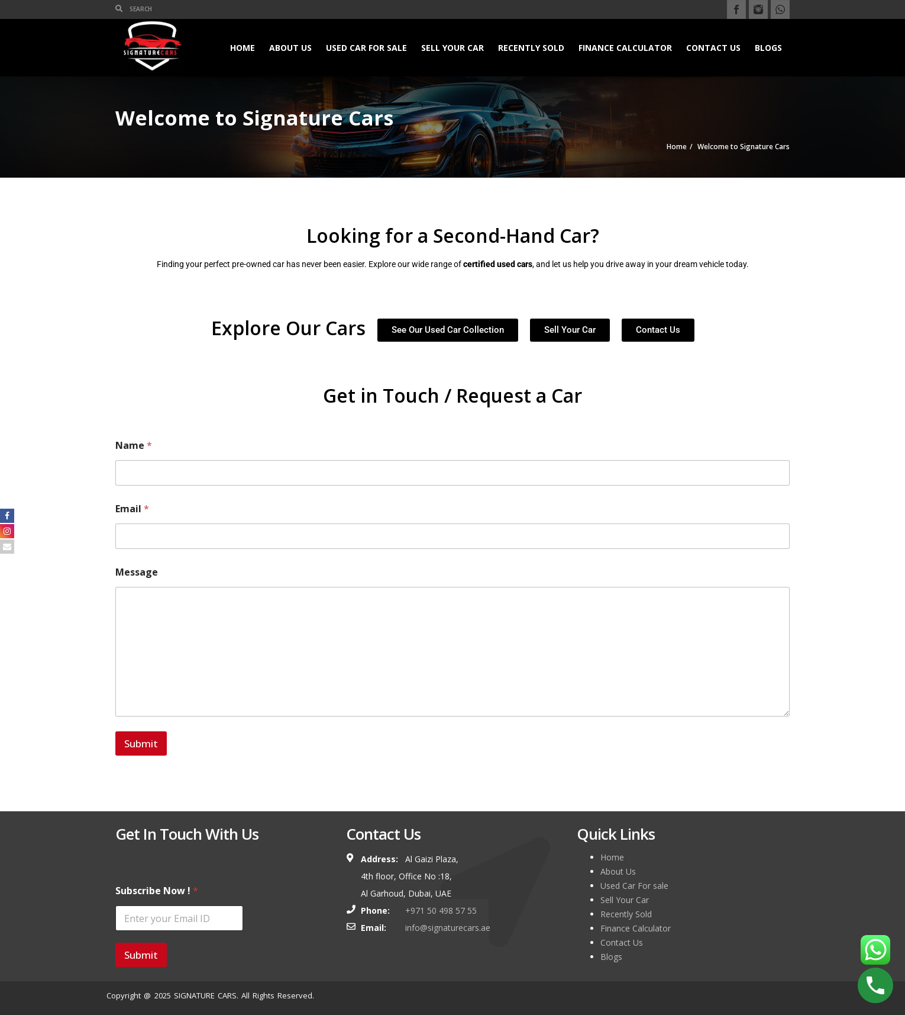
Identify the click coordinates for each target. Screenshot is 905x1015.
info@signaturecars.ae (447, 927)
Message (136, 572)
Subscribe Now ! (156, 891)
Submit (141, 743)
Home (242, 47)
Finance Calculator (625, 47)
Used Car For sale (366, 47)
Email (132, 509)
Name (133, 445)
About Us (290, 47)
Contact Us (713, 47)
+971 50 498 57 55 (441, 910)
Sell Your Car (452, 47)
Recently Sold (531, 47)
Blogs (768, 47)
